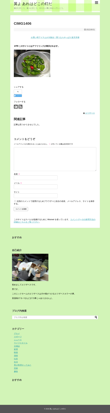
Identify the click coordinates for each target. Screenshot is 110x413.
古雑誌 (17, 346)
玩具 (16, 359)
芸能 (16, 368)
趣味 (16, 371)
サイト (17, 192)
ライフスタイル (21, 343)
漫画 (16, 356)
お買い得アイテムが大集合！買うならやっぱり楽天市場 (55, 37)
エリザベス (90, 113)
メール (18, 183)
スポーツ (18, 337)
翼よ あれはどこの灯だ (33, 4)
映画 (16, 352)
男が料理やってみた (22, 365)
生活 (16, 362)
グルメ (17, 333)
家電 (16, 349)
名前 (17, 174)
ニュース (18, 340)
